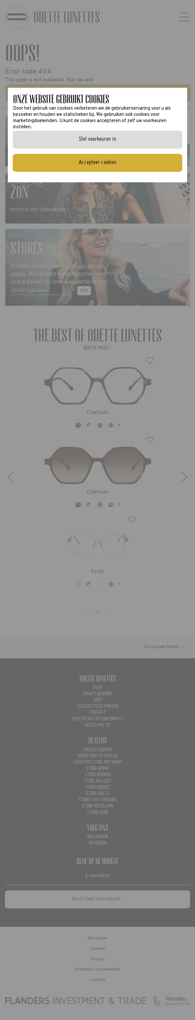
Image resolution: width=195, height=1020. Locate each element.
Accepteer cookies (97, 162)
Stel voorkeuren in (97, 139)
